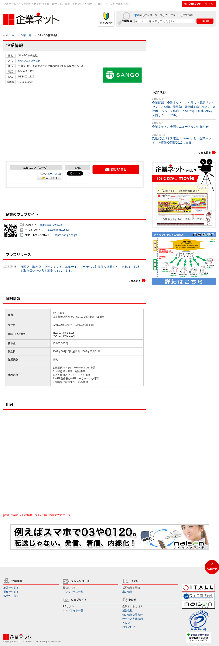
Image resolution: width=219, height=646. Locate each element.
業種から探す (11, 591)
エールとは (53, 173)
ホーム (10, 35)
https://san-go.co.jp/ (29, 60)
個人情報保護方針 (132, 614)
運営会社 (127, 610)
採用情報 (188, 15)
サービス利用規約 (132, 618)
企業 (139, 15)
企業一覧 (25, 35)
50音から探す (11, 595)
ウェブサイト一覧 (73, 610)
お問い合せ (128, 626)
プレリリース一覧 (73, 591)
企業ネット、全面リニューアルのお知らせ (180, 126)
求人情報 (127, 591)
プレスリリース (153, 15)
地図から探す (11, 587)
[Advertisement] (37, 126)
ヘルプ (126, 622)
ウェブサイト (173, 15)
